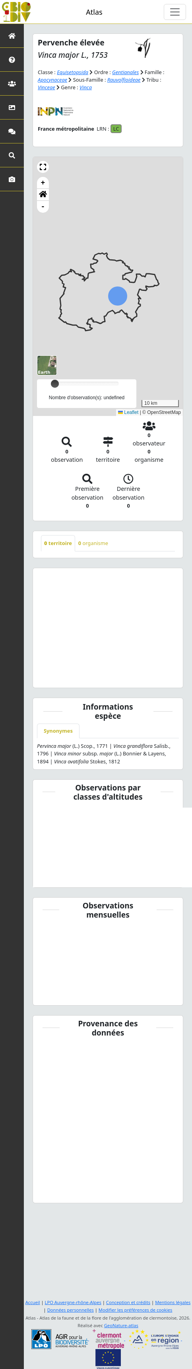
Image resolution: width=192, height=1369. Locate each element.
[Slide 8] (142, 676)
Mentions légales (172, 1302)
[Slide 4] (96, 676)
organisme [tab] (93, 543)
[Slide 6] (119, 676)
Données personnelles (70, 1310)
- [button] (43, 207)
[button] (43, 167)
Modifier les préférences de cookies (136, 1310)
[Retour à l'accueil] (12, 35)
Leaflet (128, 412)
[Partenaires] (12, 83)
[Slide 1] (61, 676)
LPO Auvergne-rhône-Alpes (73, 1302)
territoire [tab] (58, 543)
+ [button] (43, 183)
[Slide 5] (107, 676)
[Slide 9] (154, 676)
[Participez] (12, 131)
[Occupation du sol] (12, 107)
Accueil (32, 1302)
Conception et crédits (128, 1302)
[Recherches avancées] (12, 155)
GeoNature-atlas (121, 1325)
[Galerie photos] (12, 179)
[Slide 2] (73, 676)
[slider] (55, 384)
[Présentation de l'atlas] (12, 59)
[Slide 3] (84, 676)
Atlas (94, 12)
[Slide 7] (131, 676)
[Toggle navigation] (175, 12)
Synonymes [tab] (58, 730)
